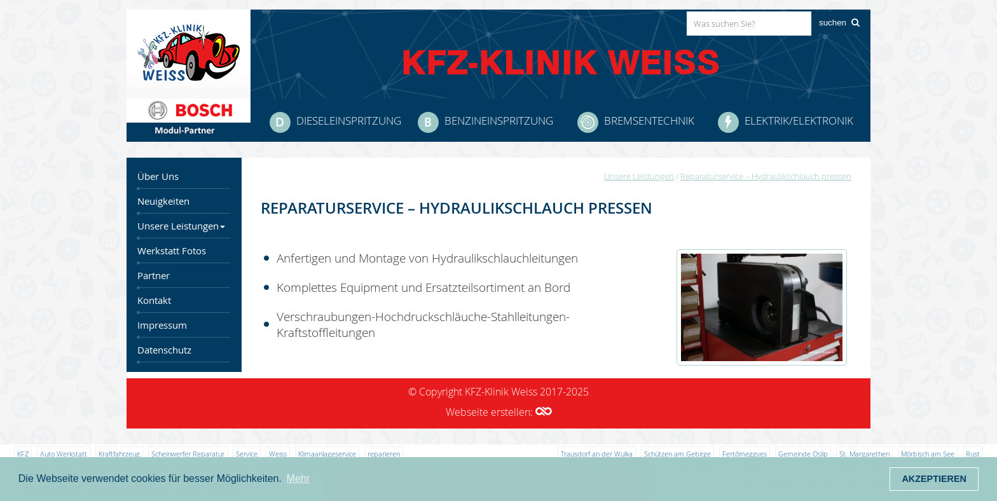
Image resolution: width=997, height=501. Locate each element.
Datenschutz (164, 350)
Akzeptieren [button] (934, 479)
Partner (153, 276)
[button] (543, 412)
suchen (832, 22)
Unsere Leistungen (181, 226)
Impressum (162, 325)
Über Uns (158, 176)
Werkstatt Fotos (171, 251)
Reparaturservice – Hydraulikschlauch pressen (765, 176)
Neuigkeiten (163, 201)
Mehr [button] (298, 478)
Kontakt (154, 300)
